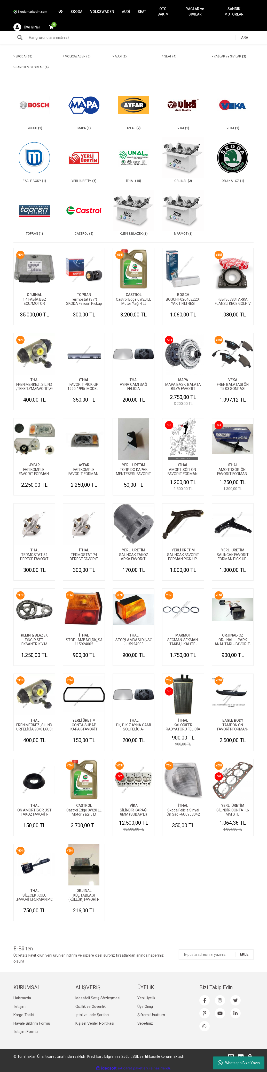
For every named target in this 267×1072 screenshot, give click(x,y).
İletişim (19, 1006)
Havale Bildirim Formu (31, 1023)
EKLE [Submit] (244, 954)
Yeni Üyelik (146, 998)
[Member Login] (26, 27)
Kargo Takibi (23, 1014)
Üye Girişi (145, 1006)
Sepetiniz (145, 1023)
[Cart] (51, 27)
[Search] (133, 37)
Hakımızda (22, 998)
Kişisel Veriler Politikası (94, 1023)
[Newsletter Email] (216, 954)
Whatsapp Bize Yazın (239, 1063)
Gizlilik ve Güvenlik (90, 1006)
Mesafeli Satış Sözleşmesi (97, 998)
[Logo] (30, 11)
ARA (244, 37)
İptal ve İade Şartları (92, 1014)
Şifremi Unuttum (151, 1014)
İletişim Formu (25, 1031)
